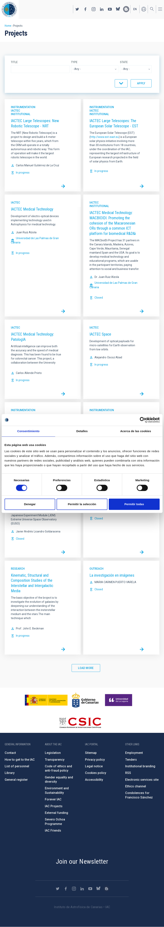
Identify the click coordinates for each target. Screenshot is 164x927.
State (124, 62)
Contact (10, 753)
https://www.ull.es (119, 700)
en (135, 9)
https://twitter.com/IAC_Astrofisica (77, 9)
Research (18, 568)
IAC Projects (53, 806)
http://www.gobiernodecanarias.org (85, 700)
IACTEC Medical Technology (32, 209)
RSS (128, 773)
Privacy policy (95, 759)
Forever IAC (53, 799)
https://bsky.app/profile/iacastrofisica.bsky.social (118, 9)
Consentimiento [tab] (28, 431)
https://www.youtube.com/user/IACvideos (110, 9)
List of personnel (17, 766)
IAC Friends (53, 830)
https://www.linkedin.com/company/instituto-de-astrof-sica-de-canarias (102, 9)
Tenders (131, 759)
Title (14, 62)
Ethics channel (135, 786)
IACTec (15, 110)
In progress (23, 172)
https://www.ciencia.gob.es (46, 700)
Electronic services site (142, 780)
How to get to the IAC (20, 759)
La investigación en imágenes (111, 575)
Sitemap (91, 753)
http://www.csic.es (80, 722)
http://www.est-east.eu (104, 136)
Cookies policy (95, 773)
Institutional (20, 114)
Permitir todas (134, 504)
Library (10, 773)
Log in (144, 9)
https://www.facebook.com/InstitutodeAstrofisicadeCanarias (85, 9)
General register (16, 780)
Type (74, 62)
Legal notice (94, 766)
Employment (134, 753)
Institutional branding (140, 766)
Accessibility (94, 780)
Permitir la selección (82, 504)
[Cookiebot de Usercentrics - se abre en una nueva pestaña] (143, 420)
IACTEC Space (100, 334)
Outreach (96, 568)
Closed (99, 297)
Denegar (30, 504)
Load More (86, 668)
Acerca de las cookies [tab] (135, 431)
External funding (56, 813)
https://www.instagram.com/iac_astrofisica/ (93, 9)
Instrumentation (23, 107)
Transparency (54, 759)
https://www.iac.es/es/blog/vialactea (126, 9)
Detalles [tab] (82, 431)
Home (8, 25)
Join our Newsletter (82, 861)
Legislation (53, 753)
